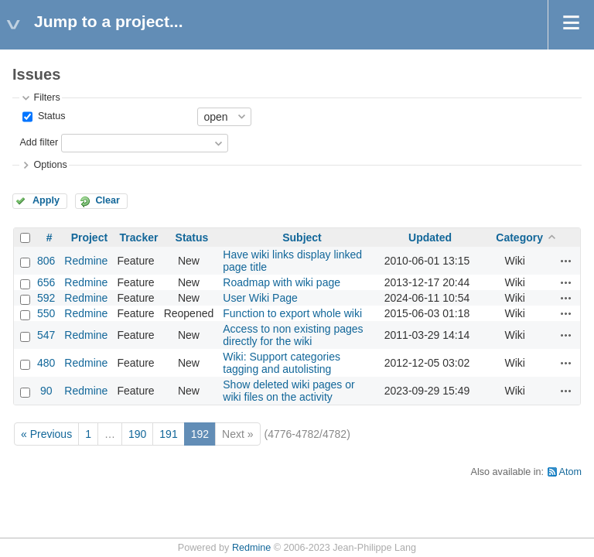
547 (46, 335)
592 (46, 298)
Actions (566, 261)
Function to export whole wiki (292, 313)
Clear (107, 200)
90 (46, 390)
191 (168, 434)
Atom (570, 471)
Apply (46, 200)
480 (46, 363)
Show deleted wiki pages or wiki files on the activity (288, 390)
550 (46, 313)
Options (50, 164)
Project (89, 237)
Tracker (139, 237)
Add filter (38, 142)
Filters (46, 97)
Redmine (86, 261)
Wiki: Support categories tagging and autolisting (281, 362)
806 (46, 261)
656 (46, 282)
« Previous (46, 434)
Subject (302, 237)
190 (137, 434)
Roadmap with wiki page (281, 282)
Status (50, 116)
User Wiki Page (260, 298)
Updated (430, 237)
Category (519, 237)
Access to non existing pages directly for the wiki (293, 335)
